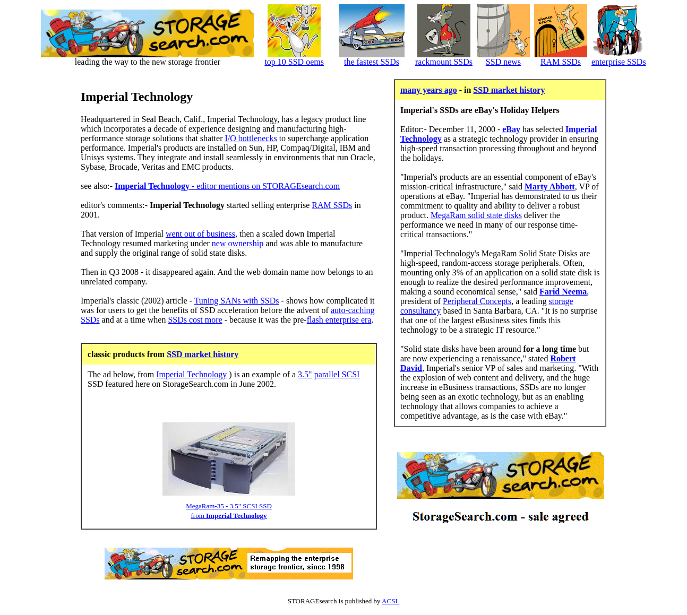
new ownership (237, 243)
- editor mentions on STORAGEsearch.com (227, 185)
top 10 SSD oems (294, 61)
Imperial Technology (191, 374)
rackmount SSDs (444, 61)
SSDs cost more (195, 319)
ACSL (390, 601)
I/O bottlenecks (251, 138)
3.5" (305, 374)
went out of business (200, 233)
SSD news (503, 61)
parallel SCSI (337, 374)
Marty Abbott (550, 186)
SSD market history (202, 354)
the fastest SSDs (371, 61)
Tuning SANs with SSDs (236, 300)
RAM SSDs (560, 61)
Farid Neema (563, 291)
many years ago (428, 89)
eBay (511, 129)
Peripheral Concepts (477, 301)
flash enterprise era (339, 319)
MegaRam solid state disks (476, 215)
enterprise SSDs (618, 61)
